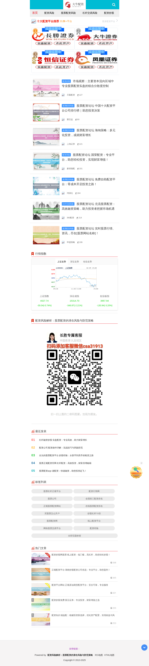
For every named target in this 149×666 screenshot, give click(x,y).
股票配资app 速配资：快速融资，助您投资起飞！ (63, 470)
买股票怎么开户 (52, 513)
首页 (35, 13)
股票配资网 (52, 520)
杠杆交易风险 (90, 13)
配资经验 (94, 528)
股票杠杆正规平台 (52, 491)
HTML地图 (109, 654)
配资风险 (49, 13)
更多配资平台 (110, 21)
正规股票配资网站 (52, 505)
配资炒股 (109, 13)
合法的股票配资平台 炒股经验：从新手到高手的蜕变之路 (66, 455)
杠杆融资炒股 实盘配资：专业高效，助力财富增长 (63, 439)
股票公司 (52, 498)
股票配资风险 (68, 13)
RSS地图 (99, 654)
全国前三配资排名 (94, 498)
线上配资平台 (94, 520)
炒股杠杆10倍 (94, 513)
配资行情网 (94, 491)
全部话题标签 (74, 535)
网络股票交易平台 (52, 528)
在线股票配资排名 (94, 505)
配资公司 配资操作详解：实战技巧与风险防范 (61, 447)
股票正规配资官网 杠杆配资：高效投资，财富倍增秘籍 (65, 463)
